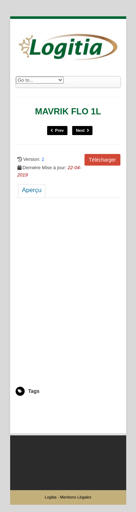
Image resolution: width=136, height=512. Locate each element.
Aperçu (32, 190)
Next (82, 130)
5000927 (24, 406)
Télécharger (102, 160)
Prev (57, 130)
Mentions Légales (75, 497)
